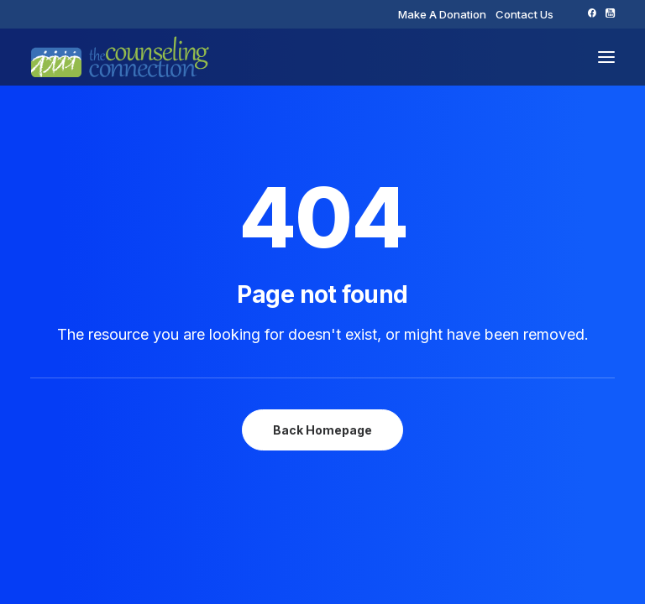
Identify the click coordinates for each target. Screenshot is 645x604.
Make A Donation (442, 14)
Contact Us (524, 14)
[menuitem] (442, 14)
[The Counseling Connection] (120, 57)
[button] (591, 13)
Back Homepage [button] (322, 430)
